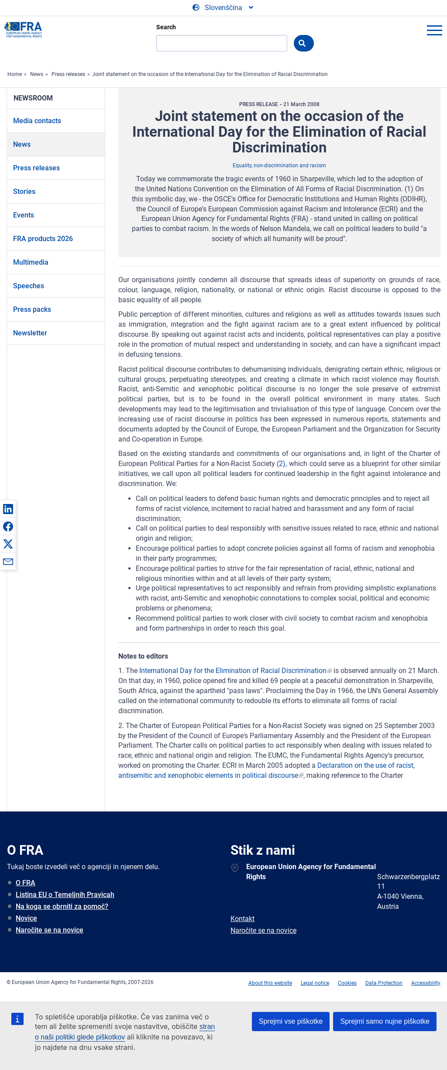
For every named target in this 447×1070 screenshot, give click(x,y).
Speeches (28, 286)
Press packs (32, 309)
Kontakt (242, 919)
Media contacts (37, 121)
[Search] (221, 43)
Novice (26, 918)
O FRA (25, 883)
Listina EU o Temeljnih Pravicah (65, 895)
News (36, 74)
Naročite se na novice (49, 930)
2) (282, 463)
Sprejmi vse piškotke (291, 1021)
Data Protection (383, 983)
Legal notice (315, 983)
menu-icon (434, 30)
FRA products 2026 (43, 239)
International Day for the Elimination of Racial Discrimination (233, 670)
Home (14, 74)
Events (23, 215)
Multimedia (30, 262)
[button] (8, 509)
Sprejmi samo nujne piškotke (385, 1021)
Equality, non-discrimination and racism (279, 165)
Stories (24, 191)
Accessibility (425, 983)
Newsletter (30, 333)
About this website (270, 983)
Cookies (347, 983)
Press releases (68, 74)
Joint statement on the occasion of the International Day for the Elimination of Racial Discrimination (210, 74)
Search (166, 27)
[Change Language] (223, 8)
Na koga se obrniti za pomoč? (62, 906)
